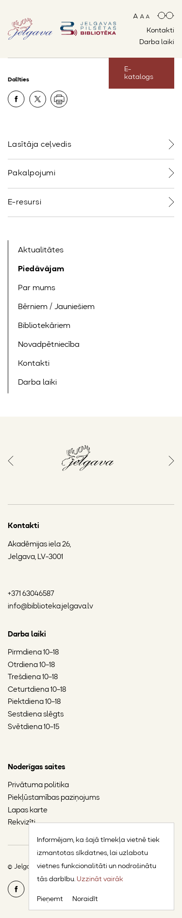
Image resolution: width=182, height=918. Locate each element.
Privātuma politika (38, 785)
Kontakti (160, 30)
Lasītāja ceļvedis (39, 145)
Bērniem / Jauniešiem (56, 307)
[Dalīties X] (38, 101)
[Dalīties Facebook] (17, 101)
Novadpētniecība (49, 345)
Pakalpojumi (31, 173)
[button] (11, 459)
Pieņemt (50, 899)
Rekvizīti (21, 822)
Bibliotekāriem (44, 326)
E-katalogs (138, 73)
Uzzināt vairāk (100, 879)
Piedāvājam (41, 269)
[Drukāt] (58, 99)
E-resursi (24, 202)
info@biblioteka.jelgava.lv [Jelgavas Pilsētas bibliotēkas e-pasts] (50, 606)
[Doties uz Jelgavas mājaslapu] (30, 29)
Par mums (36, 288)
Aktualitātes (41, 250)
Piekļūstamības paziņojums (53, 798)
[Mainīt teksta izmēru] (141, 16)
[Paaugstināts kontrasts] (165, 16)
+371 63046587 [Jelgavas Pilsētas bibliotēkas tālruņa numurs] (31, 594)
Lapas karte (28, 810)
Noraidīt (85, 899)
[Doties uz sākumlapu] (88, 29)
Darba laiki (156, 42)
